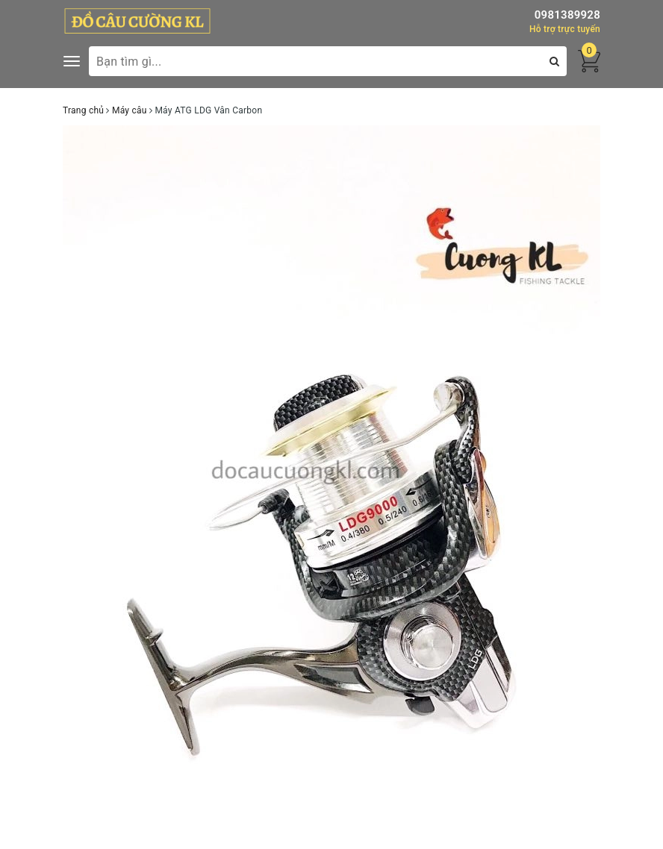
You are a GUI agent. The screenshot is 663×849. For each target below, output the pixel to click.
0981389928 (567, 15)
